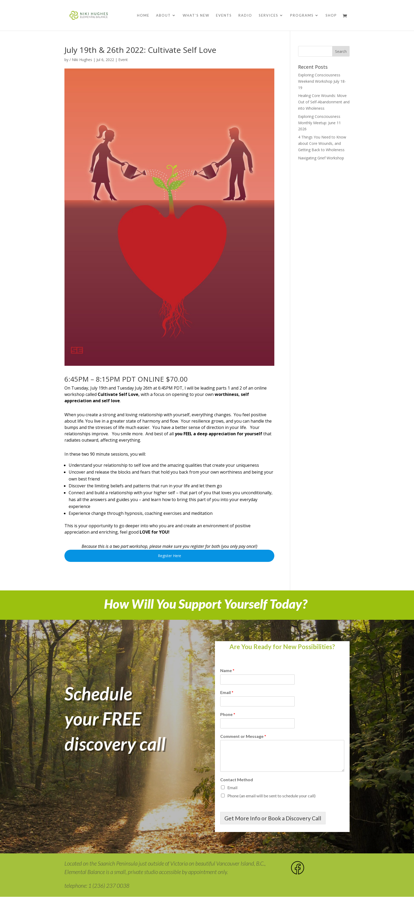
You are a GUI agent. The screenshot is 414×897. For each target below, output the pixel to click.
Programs (302, 15)
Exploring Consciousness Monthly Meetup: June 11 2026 (319, 123)
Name (227, 670)
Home (143, 15)
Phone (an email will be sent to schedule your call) (271, 795)
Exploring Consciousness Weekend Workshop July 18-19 (322, 81)
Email (226, 692)
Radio (245, 15)
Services (268, 15)
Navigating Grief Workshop (321, 157)
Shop (331, 15)
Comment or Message (243, 736)
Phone (227, 714)
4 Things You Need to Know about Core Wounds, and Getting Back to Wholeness (322, 143)
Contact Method (236, 779)
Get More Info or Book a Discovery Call (272, 818)
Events (224, 15)
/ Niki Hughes (80, 59)
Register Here (169, 555)
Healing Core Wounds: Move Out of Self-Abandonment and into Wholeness (324, 102)
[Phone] (257, 723)
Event (123, 59)
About (163, 15)
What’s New (196, 15)
